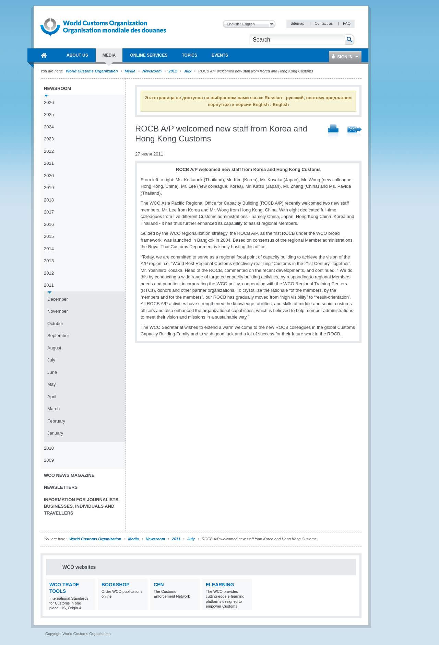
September (58, 335)
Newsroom (152, 71)
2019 (49, 187)
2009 (49, 460)
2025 (49, 114)
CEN (159, 584)
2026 (49, 102)
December (57, 299)
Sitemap (297, 23)
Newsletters (61, 487)
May (51, 384)
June (52, 372)
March (53, 408)
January (55, 433)
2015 (49, 236)
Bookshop (116, 584)
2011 (172, 71)
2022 (49, 151)
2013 (49, 260)
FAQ (347, 23)
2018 (49, 200)
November (57, 311)
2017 (49, 212)
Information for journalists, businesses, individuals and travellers (82, 506)
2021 (49, 163)
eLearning (220, 584)
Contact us (324, 23)
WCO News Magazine (69, 475)
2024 (49, 126)
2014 (49, 248)
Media (130, 71)
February (56, 421)
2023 (49, 138)
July (187, 71)
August (54, 347)
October (55, 323)
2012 (49, 273)
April (51, 396)
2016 (49, 224)
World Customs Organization (92, 71)
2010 (49, 448)
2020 (49, 175)
